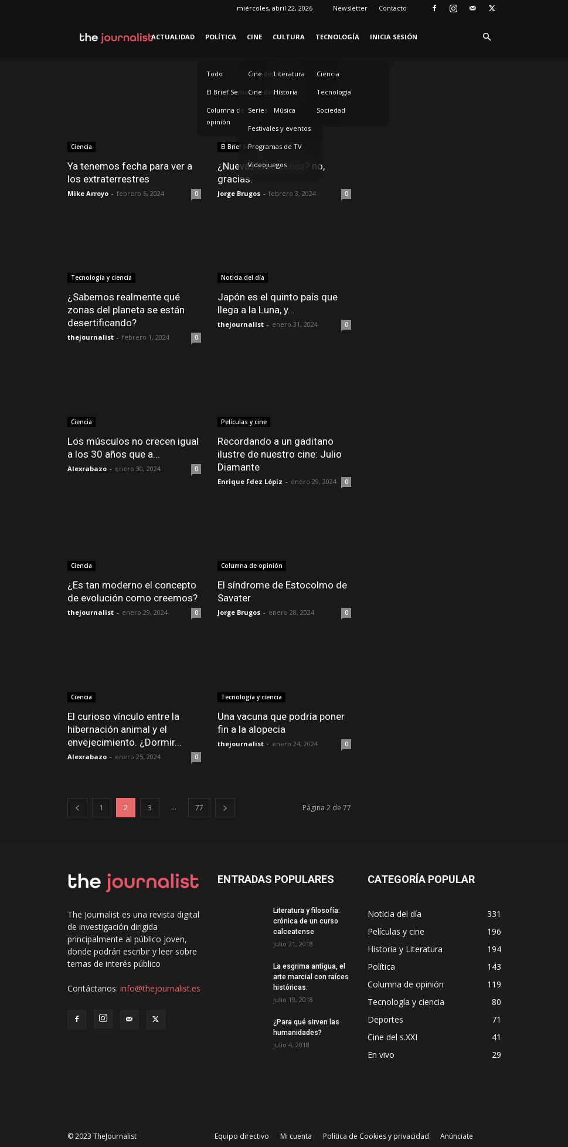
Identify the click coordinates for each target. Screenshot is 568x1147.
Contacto (393, 8)
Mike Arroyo (87, 193)
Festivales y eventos (279, 128)
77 (199, 808)
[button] (487, 37)
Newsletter (350, 8)
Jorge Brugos (238, 193)
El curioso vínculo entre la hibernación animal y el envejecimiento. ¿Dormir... (124, 729)
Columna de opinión (225, 116)
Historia (286, 91)
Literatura (289, 73)
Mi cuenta (296, 1136)
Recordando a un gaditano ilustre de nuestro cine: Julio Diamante (279, 454)
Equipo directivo (242, 1136)
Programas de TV (275, 146)
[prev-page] (77, 807)
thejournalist (90, 337)
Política (220, 36)
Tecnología (337, 36)
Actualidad (173, 36)
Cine (254, 36)
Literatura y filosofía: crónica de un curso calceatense (306, 921)
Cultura (289, 36)
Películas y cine (244, 422)
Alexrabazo (87, 468)
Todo (214, 73)
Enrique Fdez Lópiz (250, 481)
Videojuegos (267, 164)
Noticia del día (242, 277)
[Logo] (117, 36)
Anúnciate (456, 1136)
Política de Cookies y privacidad (376, 1136)
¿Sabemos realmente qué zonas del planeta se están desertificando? (126, 310)
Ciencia (328, 73)
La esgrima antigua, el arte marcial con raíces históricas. (311, 977)
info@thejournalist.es (160, 988)
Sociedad (331, 110)
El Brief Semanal (231, 91)
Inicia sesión (393, 36)
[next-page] (225, 807)
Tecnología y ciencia (101, 277)
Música (284, 110)
